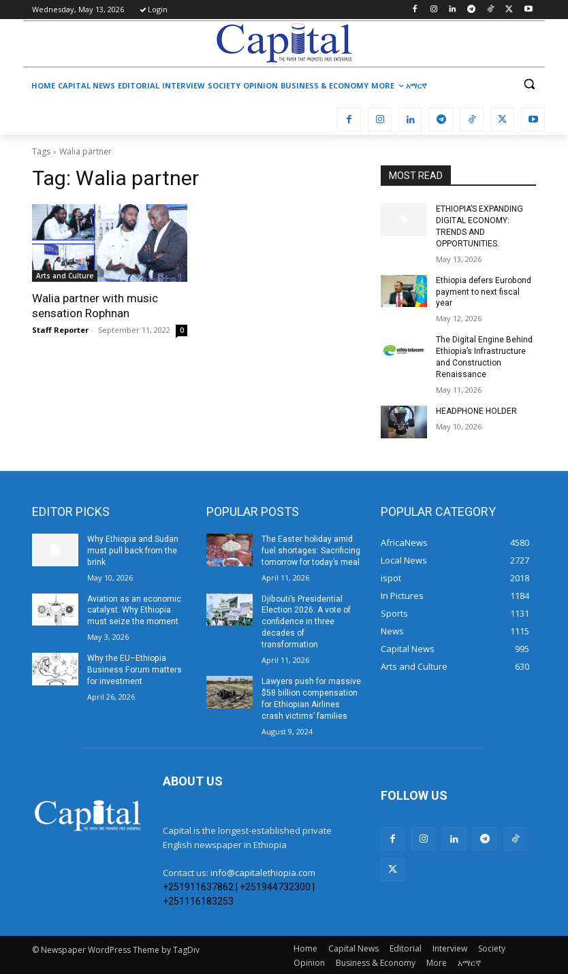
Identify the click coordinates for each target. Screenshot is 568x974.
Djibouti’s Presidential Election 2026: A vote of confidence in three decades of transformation (306, 620)
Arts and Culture (64, 275)
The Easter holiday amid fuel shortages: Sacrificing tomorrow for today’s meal (311, 550)
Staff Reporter (60, 330)
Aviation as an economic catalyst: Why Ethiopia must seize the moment (134, 609)
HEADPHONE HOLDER (476, 410)
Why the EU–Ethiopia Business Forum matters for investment (134, 668)
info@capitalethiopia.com (262, 871)
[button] (529, 84)
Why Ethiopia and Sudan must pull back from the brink (132, 550)
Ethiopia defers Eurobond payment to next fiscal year (483, 291)
